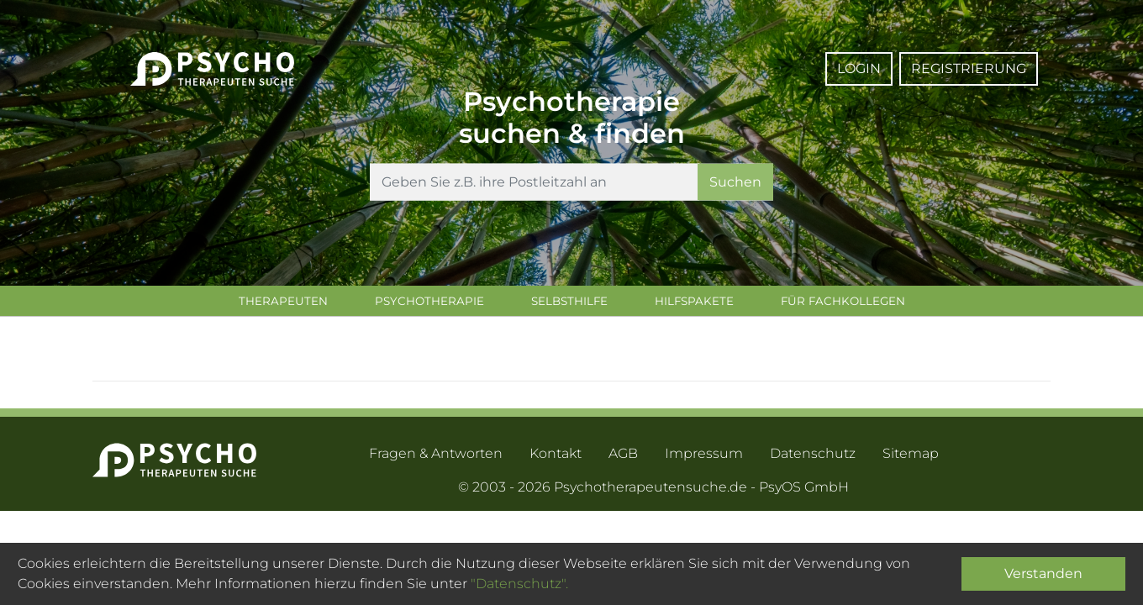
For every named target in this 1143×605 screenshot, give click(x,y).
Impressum (704, 457)
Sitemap (910, 457)
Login (859, 68)
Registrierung (968, 68)
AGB (623, 457)
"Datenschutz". (519, 584)
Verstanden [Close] (1043, 573)
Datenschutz (813, 457)
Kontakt (555, 457)
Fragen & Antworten (436, 457)
